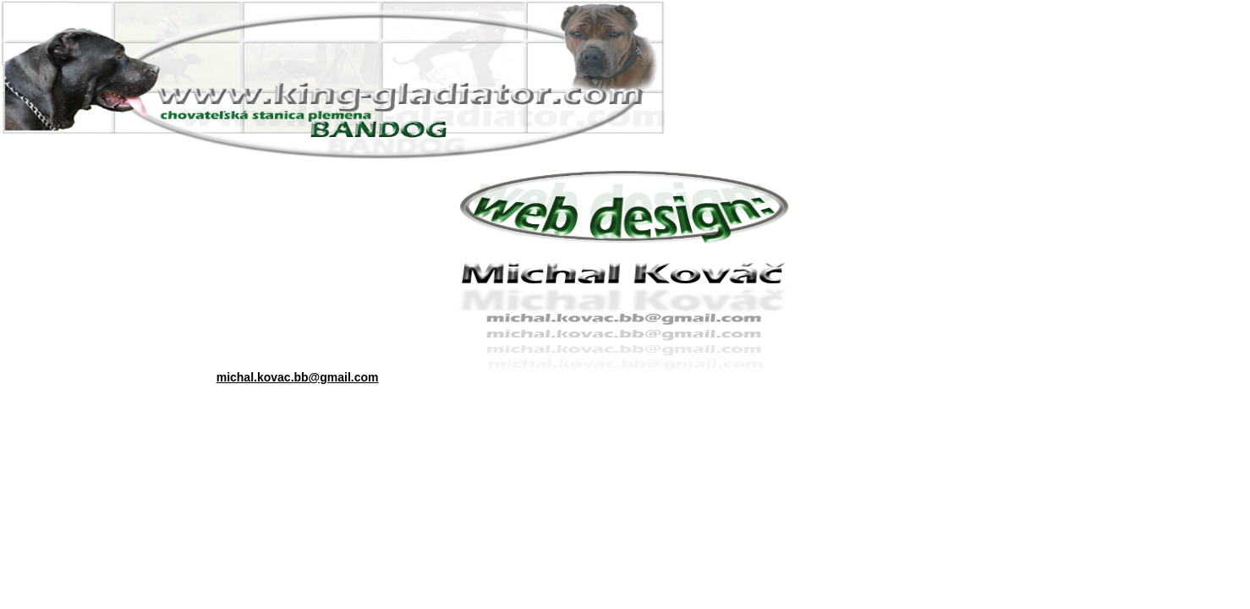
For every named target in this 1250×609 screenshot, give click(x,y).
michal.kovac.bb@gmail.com (298, 377)
